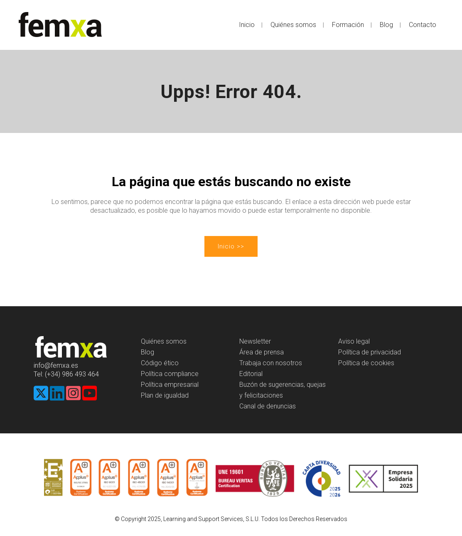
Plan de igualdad (165, 395)
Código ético (160, 363)
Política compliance (170, 374)
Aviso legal (354, 341)
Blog (147, 352)
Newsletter (255, 341)
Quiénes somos (164, 341)
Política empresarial (170, 384)
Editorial (251, 374)
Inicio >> (231, 246)
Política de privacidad (369, 352)
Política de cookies (366, 363)
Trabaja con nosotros (270, 363)
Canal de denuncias (267, 406)
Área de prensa (261, 352)
